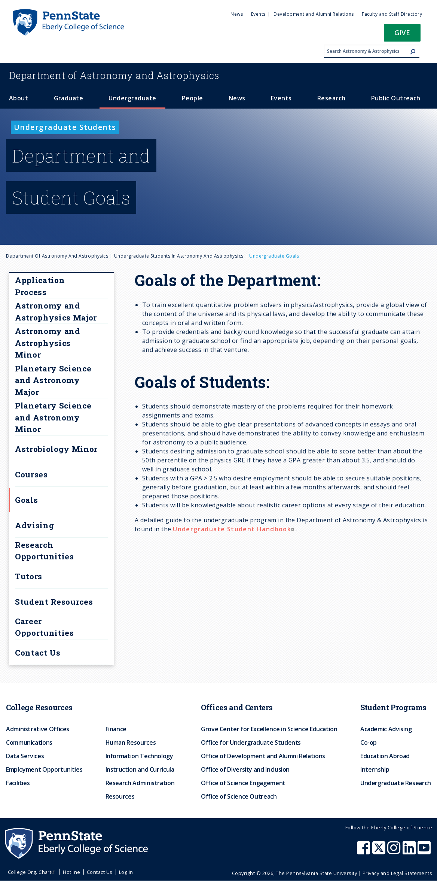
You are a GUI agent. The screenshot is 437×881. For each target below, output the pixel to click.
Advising (34, 525)
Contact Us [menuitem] (100, 872)
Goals (26, 500)
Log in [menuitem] (126, 872)
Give (402, 32)
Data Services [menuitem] (25, 756)
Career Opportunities (44, 627)
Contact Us (38, 652)
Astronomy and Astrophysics (114, 75)
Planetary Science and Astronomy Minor (53, 417)
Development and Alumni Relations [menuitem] (313, 14)
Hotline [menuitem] (71, 872)
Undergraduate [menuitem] (132, 98)
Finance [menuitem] (116, 729)
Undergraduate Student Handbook (234, 529)
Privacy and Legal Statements (397, 873)
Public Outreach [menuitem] (396, 98)
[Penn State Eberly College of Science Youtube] (425, 851)
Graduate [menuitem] (68, 98)
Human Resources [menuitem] (131, 742)
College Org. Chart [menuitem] (32, 872)
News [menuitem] (236, 14)
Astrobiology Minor (56, 449)
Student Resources (54, 601)
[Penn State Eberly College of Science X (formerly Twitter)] (379, 851)
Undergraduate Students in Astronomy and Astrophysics (179, 256)
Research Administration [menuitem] (140, 783)
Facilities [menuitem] (18, 783)
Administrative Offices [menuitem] (37, 729)
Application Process (40, 286)
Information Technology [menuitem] (139, 756)
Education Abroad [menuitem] (385, 756)
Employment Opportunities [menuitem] (44, 769)
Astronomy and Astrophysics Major (56, 311)
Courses (31, 474)
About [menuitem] (18, 98)
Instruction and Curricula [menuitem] (140, 769)
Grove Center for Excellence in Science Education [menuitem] (269, 729)
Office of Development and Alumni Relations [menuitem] (263, 756)
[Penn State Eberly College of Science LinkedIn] (410, 851)
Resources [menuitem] (120, 796)
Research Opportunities (44, 551)
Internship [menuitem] (374, 769)
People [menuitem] (192, 98)
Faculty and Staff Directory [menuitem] (392, 14)
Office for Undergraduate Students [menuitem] (251, 742)
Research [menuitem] (331, 98)
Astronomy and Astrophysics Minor (47, 343)
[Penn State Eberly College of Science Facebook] (364, 851)
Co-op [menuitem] (368, 742)
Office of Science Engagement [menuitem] (243, 783)
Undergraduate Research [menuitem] (395, 783)
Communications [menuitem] (29, 742)
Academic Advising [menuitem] (386, 729)
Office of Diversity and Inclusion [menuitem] (245, 769)
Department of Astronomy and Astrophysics (57, 256)
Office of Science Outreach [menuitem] (239, 796)
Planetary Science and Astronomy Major (53, 380)
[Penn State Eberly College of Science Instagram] (394, 851)
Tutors (28, 576)
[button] (402, 35)
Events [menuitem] (258, 14)
